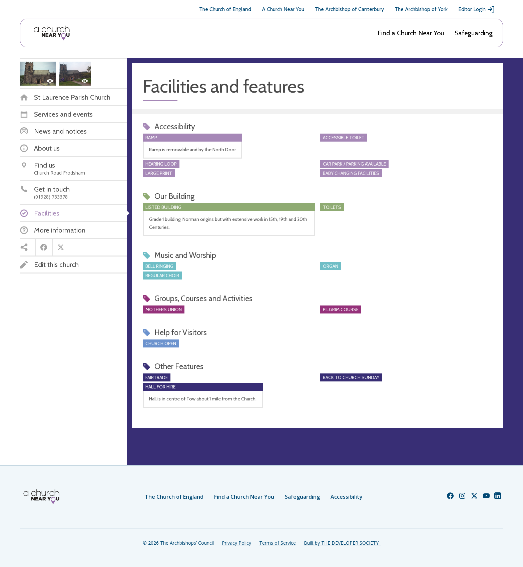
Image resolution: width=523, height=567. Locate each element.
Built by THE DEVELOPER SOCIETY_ (342, 543)
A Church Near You (283, 9)
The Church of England (225, 9)
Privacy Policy (236, 543)
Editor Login (476, 9)
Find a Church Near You (411, 33)
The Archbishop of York (421, 9)
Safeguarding (474, 33)
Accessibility (347, 496)
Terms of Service (277, 543)
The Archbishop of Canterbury (349, 9)
